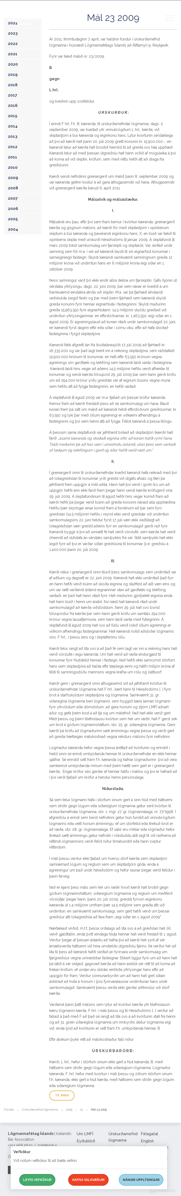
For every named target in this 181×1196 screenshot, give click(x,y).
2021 (12, 54)
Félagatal (149, 1133)
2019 (13, 74)
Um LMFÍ (85, 1133)
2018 (13, 85)
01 (81, 1109)
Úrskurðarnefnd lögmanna (40, 1109)
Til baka (62, 1095)
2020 (13, 64)
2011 (12, 157)
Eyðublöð (86, 1141)
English (147, 1141)
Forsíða (9, 1109)
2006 (13, 208)
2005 (13, 219)
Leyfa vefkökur (37, 1180)
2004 (13, 229)
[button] (173, 24)
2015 (12, 115)
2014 (13, 126)
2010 (13, 167)
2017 (12, 95)
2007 (13, 198)
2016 (13, 105)
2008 (13, 188)
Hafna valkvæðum (88, 1180)
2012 (12, 146)
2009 (13, 177)
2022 (13, 43)
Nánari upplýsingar (141, 1180)
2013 (12, 136)
